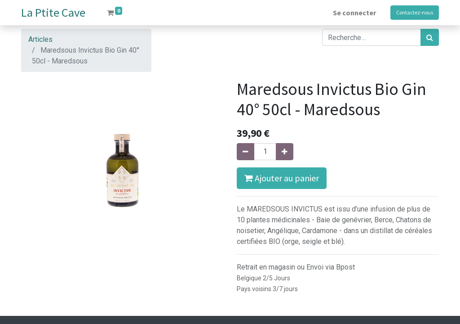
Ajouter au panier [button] (281, 178)
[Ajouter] (284, 151)
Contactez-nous (414, 12)
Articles (40, 39)
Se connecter (354, 12)
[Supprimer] (245, 151)
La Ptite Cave (53, 12)
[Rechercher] (429, 37)
